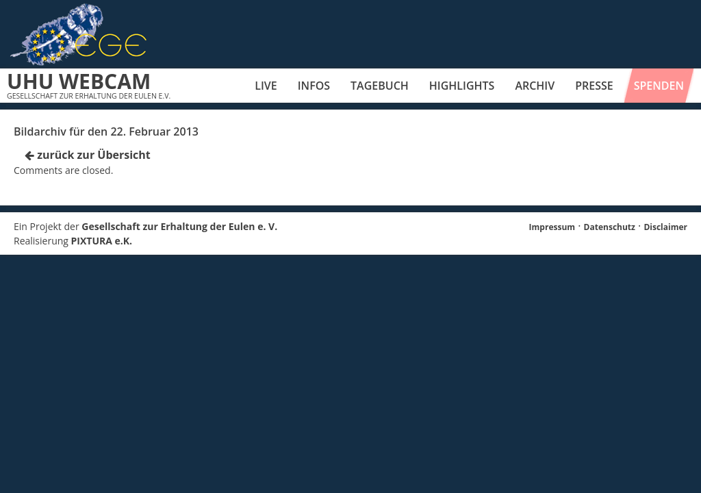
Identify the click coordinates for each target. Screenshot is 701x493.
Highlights (462, 85)
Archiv (535, 85)
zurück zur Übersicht (88, 154)
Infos (314, 85)
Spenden (659, 85)
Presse (594, 85)
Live (266, 85)
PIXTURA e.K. (102, 240)
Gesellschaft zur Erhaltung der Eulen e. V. (179, 226)
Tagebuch (379, 85)
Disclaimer (665, 227)
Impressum (552, 227)
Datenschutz (609, 227)
